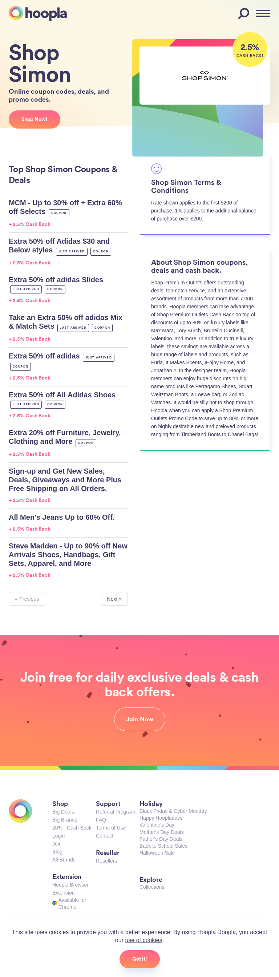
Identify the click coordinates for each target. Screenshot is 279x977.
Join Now (139, 719)
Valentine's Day (157, 825)
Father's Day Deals (161, 839)
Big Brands (64, 820)
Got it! (139, 958)
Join (57, 844)
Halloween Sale (157, 853)
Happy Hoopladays (161, 818)
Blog (57, 852)
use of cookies (143, 940)
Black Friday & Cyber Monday (173, 811)
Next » (114, 599)
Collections (152, 887)
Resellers (106, 861)
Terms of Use (111, 828)
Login (58, 836)
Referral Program (115, 812)
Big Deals (63, 812)
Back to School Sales (163, 846)
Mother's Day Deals (162, 832)
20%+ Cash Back (72, 828)
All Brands (64, 860)
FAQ (101, 820)
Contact (104, 836)
